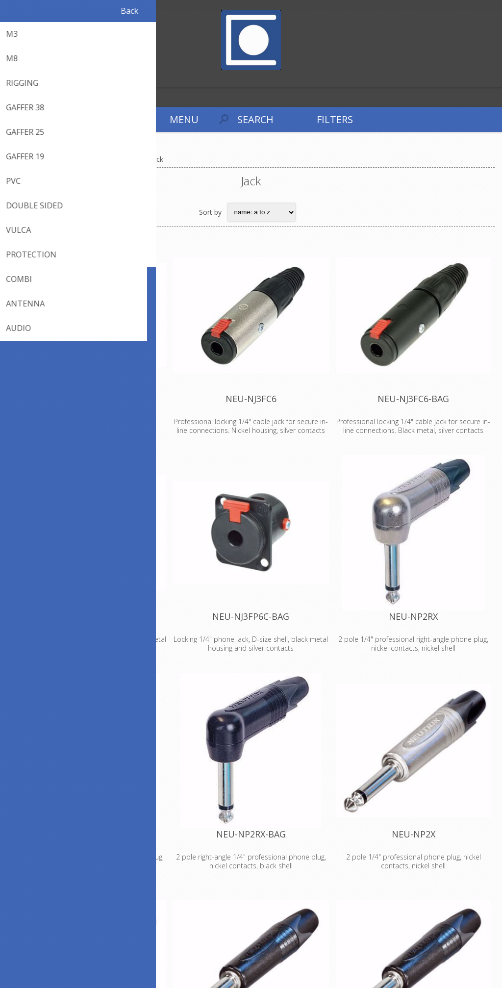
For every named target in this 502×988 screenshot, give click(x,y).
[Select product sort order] (261, 212)
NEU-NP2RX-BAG (251, 834)
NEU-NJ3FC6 (251, 399)
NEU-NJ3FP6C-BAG (250, 616)
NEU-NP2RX (413, 616)
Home (19, 159)
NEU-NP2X (413, 834)
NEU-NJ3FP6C (88, 616)
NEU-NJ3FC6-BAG (413, 399)
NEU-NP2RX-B (89, 834)
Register (9, 78)
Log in (28, 78)
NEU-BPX (88, 399)
